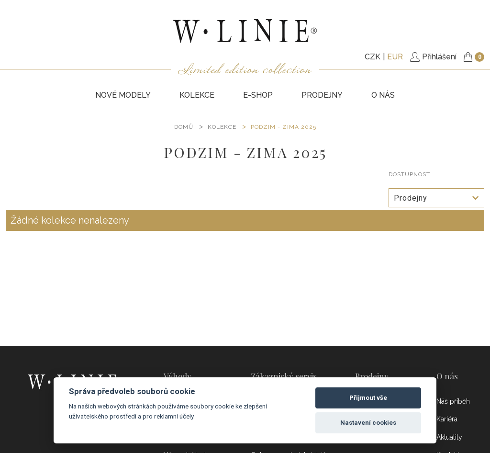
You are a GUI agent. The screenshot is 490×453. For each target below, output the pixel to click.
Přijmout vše (368, 397)
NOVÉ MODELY (123, 95)
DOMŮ (183, 127)
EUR (395, 56)
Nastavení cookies (368, 422)
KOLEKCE (196, 95)
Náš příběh (453, 401)
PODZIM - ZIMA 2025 (283, 127)
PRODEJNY (322, 95)
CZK (372, 56)
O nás (383, 95)
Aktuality (449, 437)
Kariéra (446, 419)
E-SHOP (258, 95)
